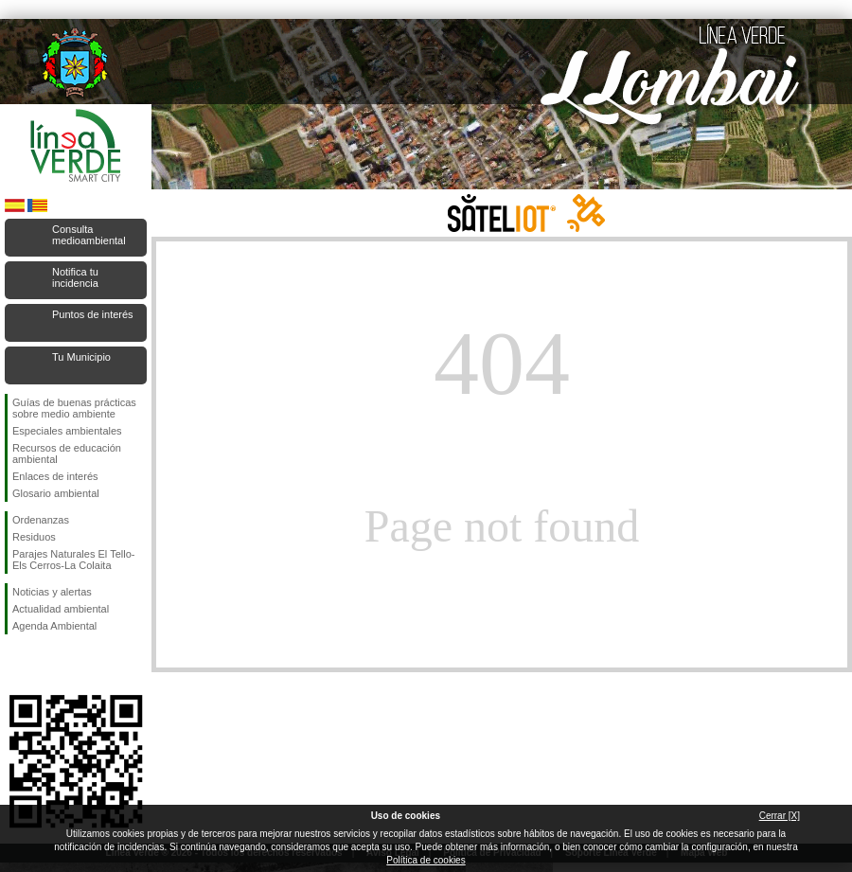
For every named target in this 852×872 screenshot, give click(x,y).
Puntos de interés (92, 314)
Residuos (34, 537)
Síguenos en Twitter (47, 664)
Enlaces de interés (55, 476)
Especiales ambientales (67, 430)
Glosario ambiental (55, 493)
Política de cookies (425, 860)
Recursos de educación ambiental (66, 453)
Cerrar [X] (779, 815)
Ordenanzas (40, 519)
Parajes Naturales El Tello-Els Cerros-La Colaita (73, 559)
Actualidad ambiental (60, 608)
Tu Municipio (81, 357)
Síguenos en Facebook (16, 664)
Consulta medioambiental (89, 234)
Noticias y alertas (52, 591)
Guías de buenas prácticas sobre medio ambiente (74, 408)
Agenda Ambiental (54, 626)
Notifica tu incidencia (75, 277)
